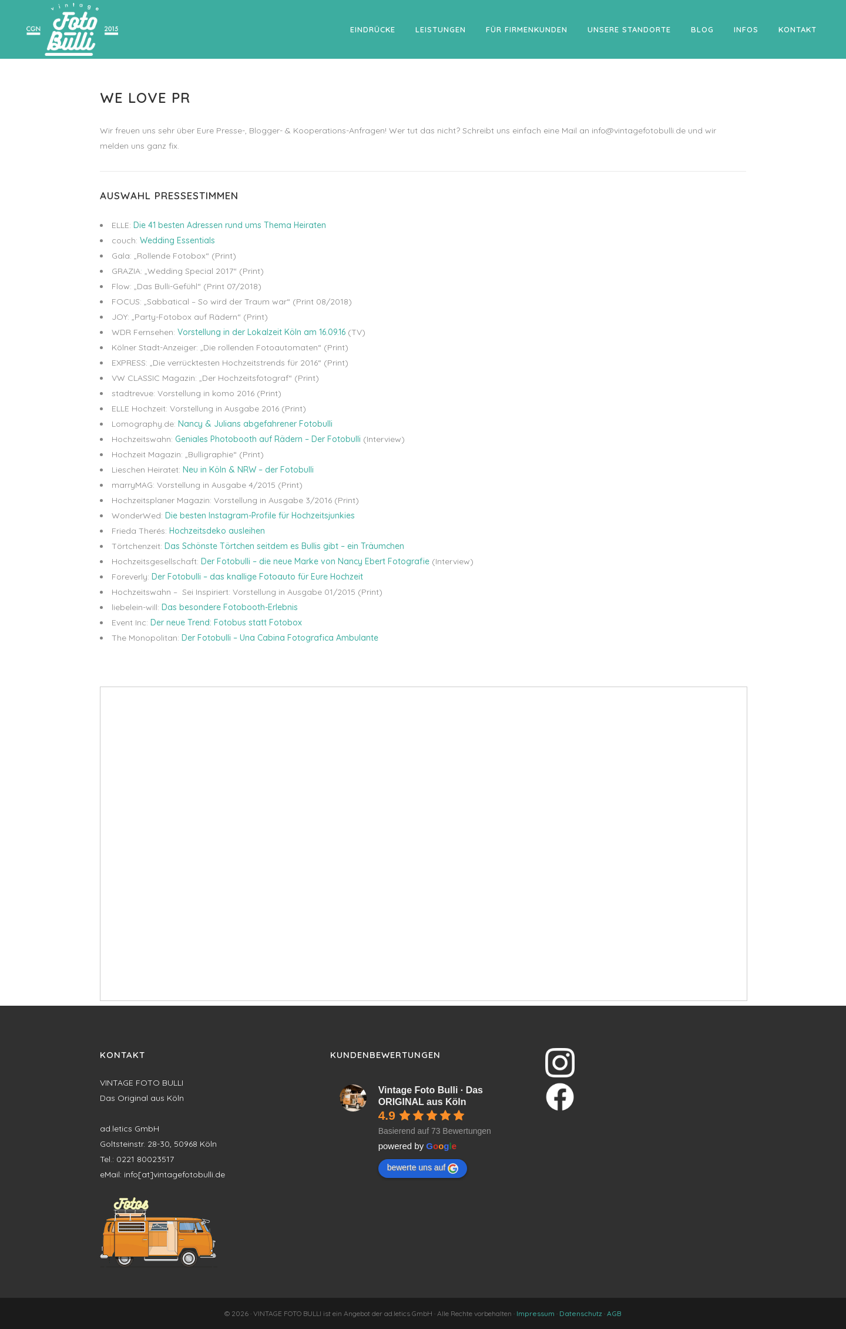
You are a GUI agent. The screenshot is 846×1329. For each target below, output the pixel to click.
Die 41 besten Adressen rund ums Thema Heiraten (229, 225)
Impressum (535, 1313)
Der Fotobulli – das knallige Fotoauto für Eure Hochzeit (257, 576)
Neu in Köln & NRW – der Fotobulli (248, 469)
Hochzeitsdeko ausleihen (217, 530)
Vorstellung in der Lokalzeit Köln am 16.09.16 (261, 332)
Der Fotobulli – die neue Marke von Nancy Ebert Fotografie (315, 561)
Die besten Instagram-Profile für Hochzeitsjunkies (260, 515)
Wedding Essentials (177, 240)
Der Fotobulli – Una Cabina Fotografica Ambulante (280, 637)
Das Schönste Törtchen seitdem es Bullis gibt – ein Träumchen (284, 546)
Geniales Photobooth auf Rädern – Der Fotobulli (268, 439)
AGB (614, 1313)
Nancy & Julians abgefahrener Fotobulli (255, 424)
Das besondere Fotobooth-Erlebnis (230, 607)
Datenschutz (580, 1313)
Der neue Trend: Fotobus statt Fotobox (226, 622)
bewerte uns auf (423, 1168)
